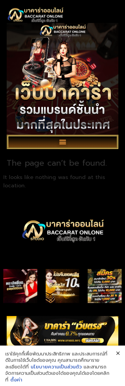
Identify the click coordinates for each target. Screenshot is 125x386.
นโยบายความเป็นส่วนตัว (56, 379)
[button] (62, 141)
